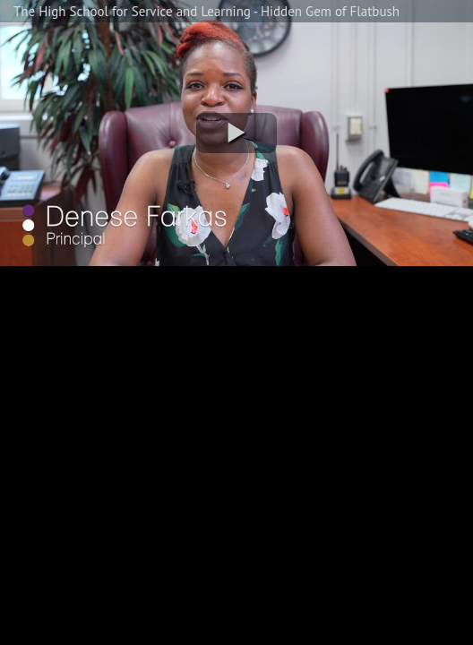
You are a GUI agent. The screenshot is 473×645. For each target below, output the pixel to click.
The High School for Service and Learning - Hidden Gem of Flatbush (206, 11)
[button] (236, 133)
